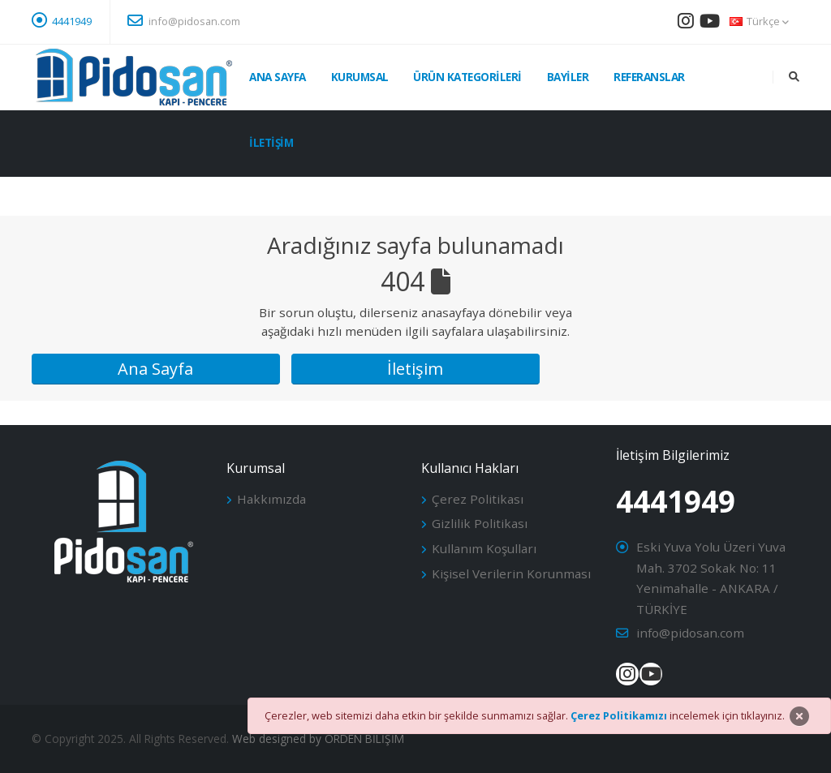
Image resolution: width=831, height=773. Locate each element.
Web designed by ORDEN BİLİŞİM (318, 738)
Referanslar (649, 76)
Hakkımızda (271, 499)
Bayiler (568, 76)
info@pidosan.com (183, 20)
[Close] (799, 716)
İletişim (271, 142)
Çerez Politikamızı (619, 715)
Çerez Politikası (477, 499)
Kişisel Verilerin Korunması (511, 573)
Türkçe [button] (759, 21)
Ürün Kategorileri (467, 76)
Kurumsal (360, 76)
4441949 (72, 21)
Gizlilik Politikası (479, 523)
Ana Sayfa (277, 76)
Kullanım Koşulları (484, 548)
